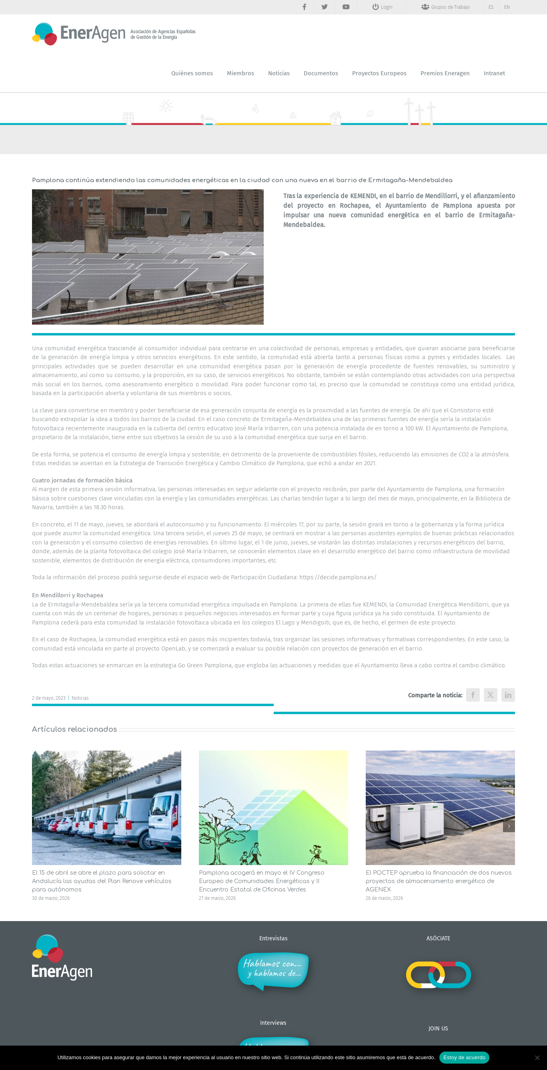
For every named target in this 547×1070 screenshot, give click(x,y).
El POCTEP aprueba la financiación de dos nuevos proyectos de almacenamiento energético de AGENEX (439, 881)
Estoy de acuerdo (464, 1057)
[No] (537, 1058)
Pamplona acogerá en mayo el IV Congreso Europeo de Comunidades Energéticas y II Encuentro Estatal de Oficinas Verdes (262, 881)
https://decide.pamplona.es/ (339, 577)
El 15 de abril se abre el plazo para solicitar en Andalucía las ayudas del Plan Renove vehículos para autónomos (102, 881)
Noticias (80, 698)
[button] (38, 826)
